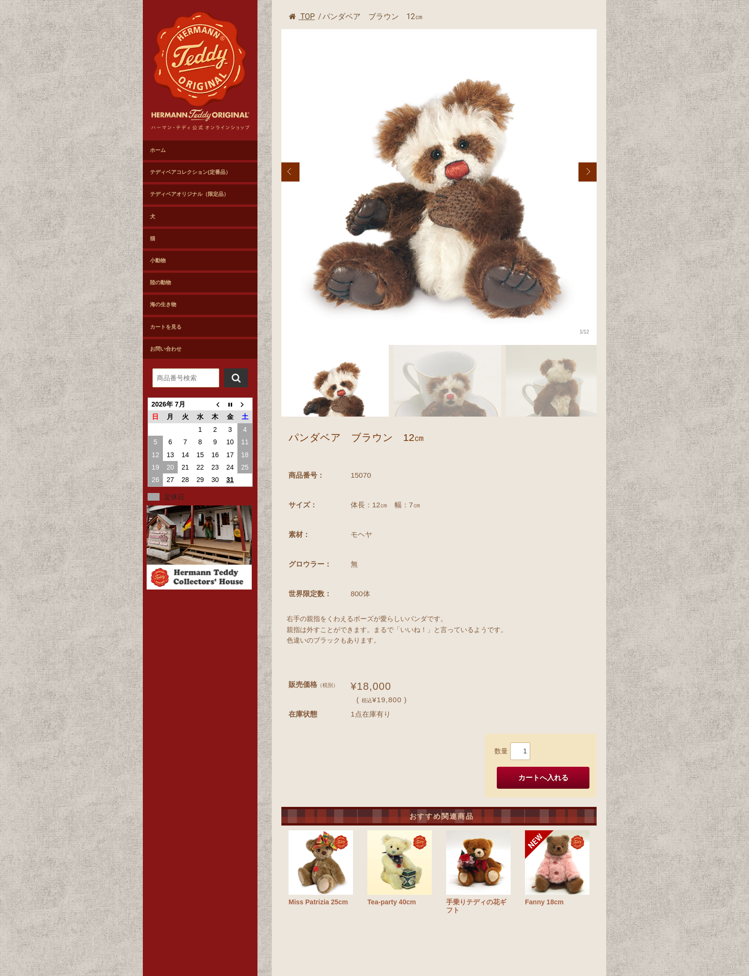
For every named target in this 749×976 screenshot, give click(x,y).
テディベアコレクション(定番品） (190, 172)
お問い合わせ (166, 349)
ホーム (158, 150)
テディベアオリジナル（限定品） (189, 194)
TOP (302, 16)
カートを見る (166, 327)
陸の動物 (160, 282)
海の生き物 (163, 304)
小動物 (158, 260)
